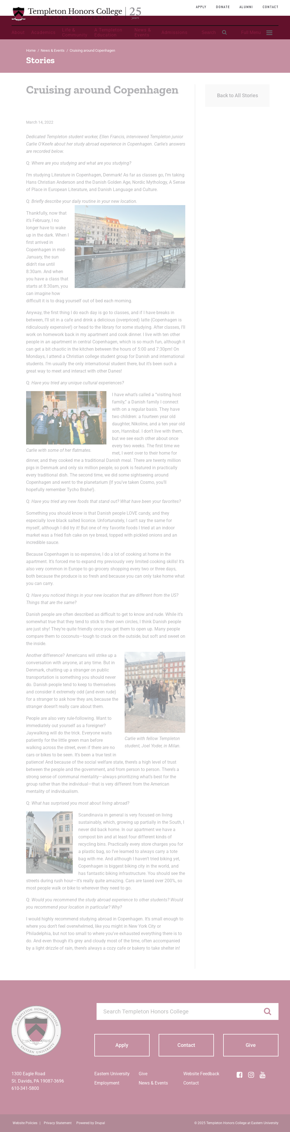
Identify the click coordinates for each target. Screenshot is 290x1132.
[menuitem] (256, 32)
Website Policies (25, 1123)
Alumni (246, 7)
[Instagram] (251, 1074)
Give (143, 1073)
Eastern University (112, 1073)
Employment (106, 1083)
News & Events (142, 32)
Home (31, 50)
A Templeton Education (108, 32)
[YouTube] (263, 1074)
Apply (201, 7)
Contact (270, 7)
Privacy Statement (58, 1123)
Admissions (174, 32)
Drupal (100, 1123)
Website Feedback (201, 1073)
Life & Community (75, 32)
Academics (43, 32)
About (18, 32)
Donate (223, 7)
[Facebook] (240, 1074)
